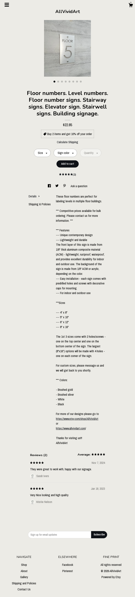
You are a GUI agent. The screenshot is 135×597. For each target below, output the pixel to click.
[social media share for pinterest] (65, 186)
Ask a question (79, 186)
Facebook (67, 565)
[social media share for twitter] (57, 186)
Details (34, 196)
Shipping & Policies (40, 204)
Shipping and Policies (24, 583)
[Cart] (131, 5)
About (24, 571)
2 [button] (58, 82)
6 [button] (73, 82)
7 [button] (77, 82)
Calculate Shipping (67, 142)
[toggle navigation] (7, 5)
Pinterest (67, 571)
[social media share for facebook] (50, 186)
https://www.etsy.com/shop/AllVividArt (77, 419)
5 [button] (69, 82)
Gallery (24, 577)
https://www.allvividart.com (70, 428)
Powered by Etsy (111, 577)
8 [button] (81, 82)
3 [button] (62, 82)
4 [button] (66, 82)
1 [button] (54, 82)
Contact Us (24, 589)
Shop (24, 565)
